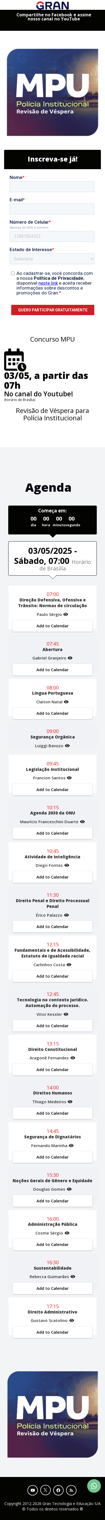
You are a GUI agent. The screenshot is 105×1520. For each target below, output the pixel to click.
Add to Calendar (52, 625)
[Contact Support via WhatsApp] (94, 1486)
